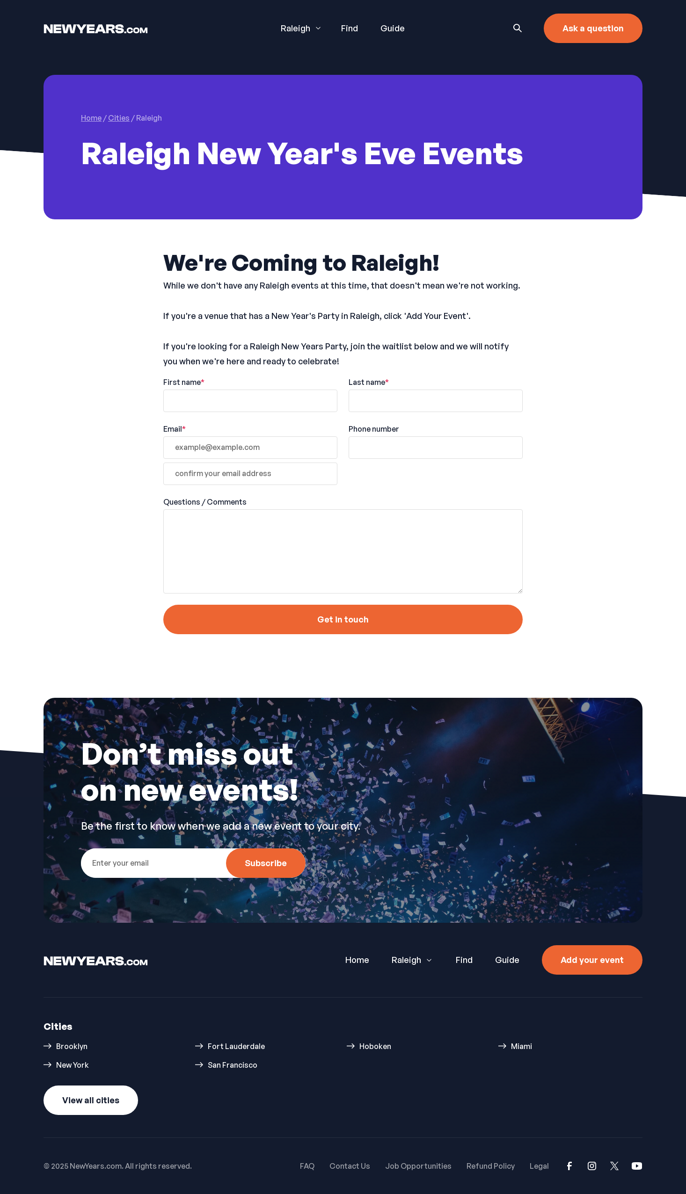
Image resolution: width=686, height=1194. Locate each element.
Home (357, 960)
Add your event (592, 960)
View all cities (90, 1100)
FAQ (307, 1166)
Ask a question (593, 28)
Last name (369, 382)
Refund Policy (491, 1166)
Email (174, 429)
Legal (539, 1166)
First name (183, 382)
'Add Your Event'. (437, 316)
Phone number (374, 429)
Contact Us (349, 1166)
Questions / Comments (205, 502)
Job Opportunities (418, 1166)
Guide (392, 28)
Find (349, 28)
